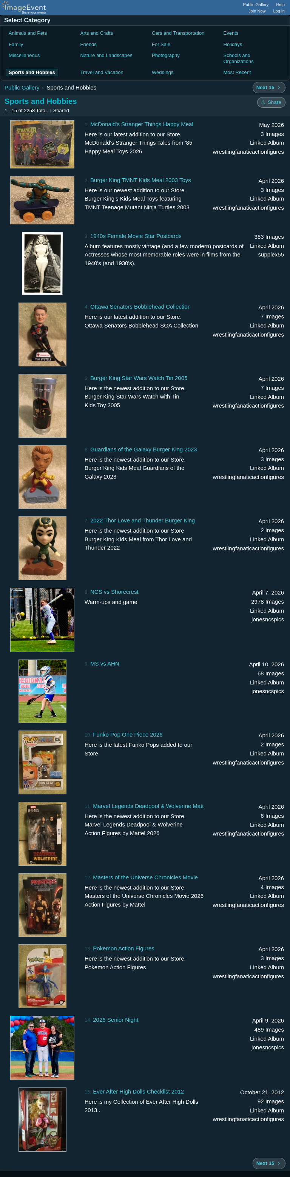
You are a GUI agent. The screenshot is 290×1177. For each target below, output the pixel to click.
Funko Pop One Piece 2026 (127, 734)
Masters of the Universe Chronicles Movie (145, 877)
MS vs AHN (104, 663)
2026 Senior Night (115, 1019)
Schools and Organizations (239, 58)
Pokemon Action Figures (123, 948)
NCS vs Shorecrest (114, 591)
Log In (279, 11)
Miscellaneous (24, 55)
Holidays (233, 44)
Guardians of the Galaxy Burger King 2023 (143, 449)
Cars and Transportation (178, 33)
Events (231, 33)
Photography (166, 55)
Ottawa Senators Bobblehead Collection (140, 306)
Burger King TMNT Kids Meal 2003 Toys (140, 180)
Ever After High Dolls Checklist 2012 (138, 1091)
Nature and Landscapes (106, 55)
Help (280, 4)
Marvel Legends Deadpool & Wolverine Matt (148, 806)
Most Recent (237, 72)
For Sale (161, 44)
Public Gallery (256, 4)
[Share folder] (271, 102)
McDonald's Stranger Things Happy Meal (141, 124)
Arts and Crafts (96, 33)
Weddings (163, 72)
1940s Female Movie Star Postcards (136, 236)
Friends (88, 44)
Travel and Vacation (101, 72)
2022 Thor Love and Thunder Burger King (142, 520)
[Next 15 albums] (269, 87)
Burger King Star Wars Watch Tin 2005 (138, 378)
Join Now (256, 11)
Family (16, 44)
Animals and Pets (28, 33)
